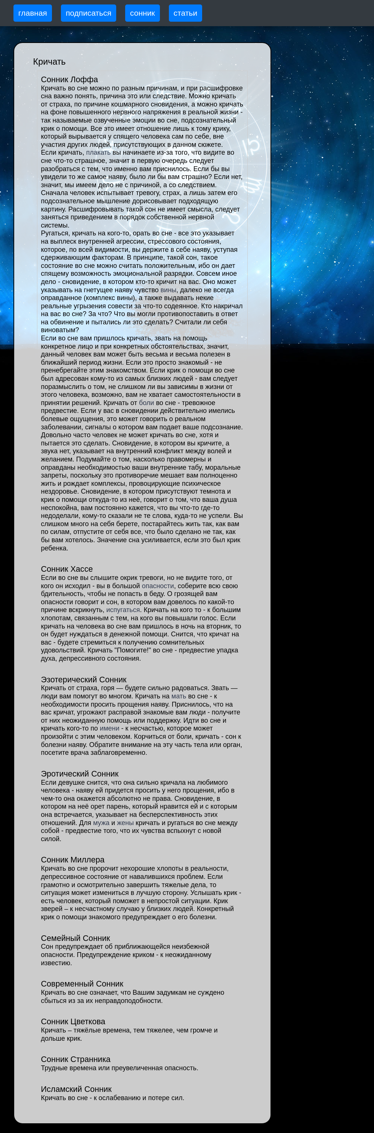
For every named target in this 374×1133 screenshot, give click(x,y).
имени (109, 728)
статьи (185, 13)
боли (146, 403)
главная (32, 13)
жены (125, 823)
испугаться (123, 610)
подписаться (88, 13)
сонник (142, 13)
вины (169, 290)
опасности (158, 586)
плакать (98, 152)
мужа (101, 823)
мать (178, 696)
